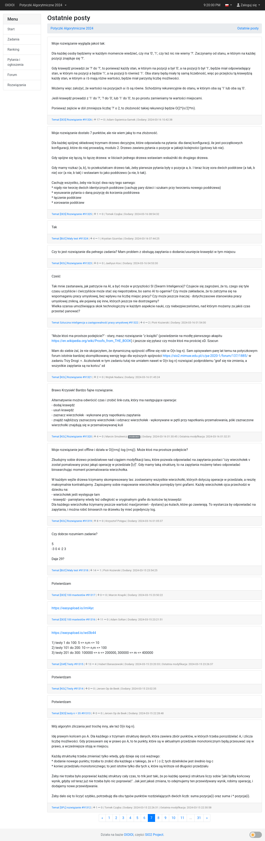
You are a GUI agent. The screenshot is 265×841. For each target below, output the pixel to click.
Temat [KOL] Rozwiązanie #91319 (72, 520)
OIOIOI (9, 5)
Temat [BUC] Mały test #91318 (70, 570)
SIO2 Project (154, 835)
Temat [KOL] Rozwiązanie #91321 (72, 377)
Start (10, 29)
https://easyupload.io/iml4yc (73, 608)
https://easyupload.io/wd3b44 (74, 633)
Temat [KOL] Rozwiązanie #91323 (72, 263)
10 (173, 818)
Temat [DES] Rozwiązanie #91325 (72, 214)
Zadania (13, 39)
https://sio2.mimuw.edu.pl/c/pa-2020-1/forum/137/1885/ (205, 356)
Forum (12, 75)
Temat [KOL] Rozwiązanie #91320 (72, 436)
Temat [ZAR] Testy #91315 (68, 664)
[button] (43, 5)
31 (199, 818)
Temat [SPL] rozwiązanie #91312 (72, 807)
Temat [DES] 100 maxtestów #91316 (74, 619)
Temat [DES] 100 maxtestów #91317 (74, 595)
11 (182, 818)
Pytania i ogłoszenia (15, 62)
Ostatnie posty (248, 28)
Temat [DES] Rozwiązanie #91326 (72, 119)
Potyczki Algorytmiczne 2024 (72, 28)
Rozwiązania (16, 85)
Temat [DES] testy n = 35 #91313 (71, 713)
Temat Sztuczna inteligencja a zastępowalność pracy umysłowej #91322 (95, 322)
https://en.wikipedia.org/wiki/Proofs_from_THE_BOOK (91, 341)
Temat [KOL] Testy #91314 (68, 688)
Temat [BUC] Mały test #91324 (70, 238)
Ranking (13, 49)
